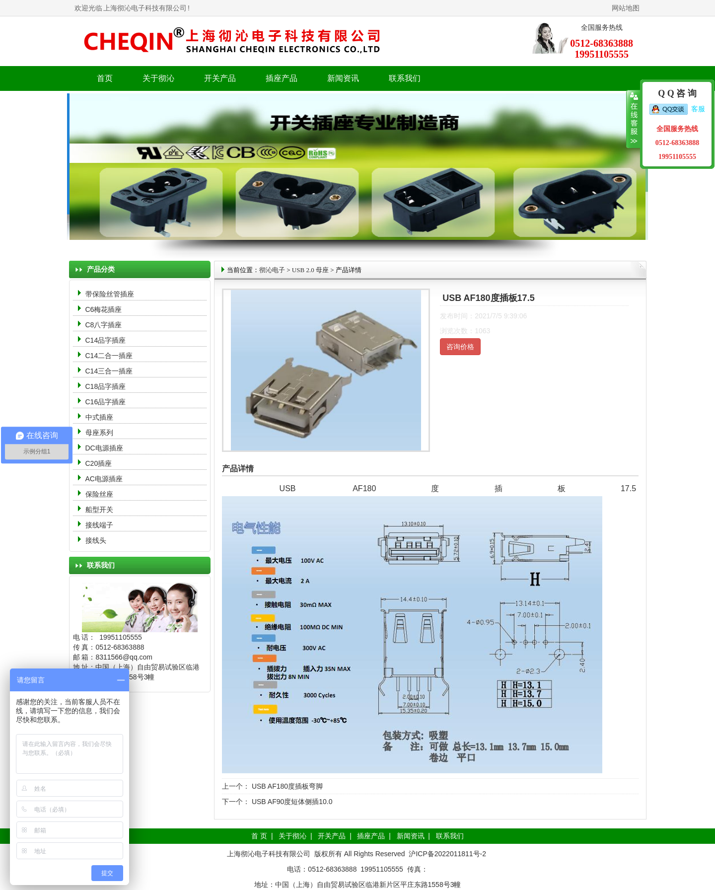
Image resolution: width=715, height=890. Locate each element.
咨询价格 (460, 347)
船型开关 (99, 510)
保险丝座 (99, 494)
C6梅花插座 (103, 309)
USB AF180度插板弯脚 (286, 786)
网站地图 (626, 8)
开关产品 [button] (220, 78)
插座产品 (371, 836)
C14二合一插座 (109, 356)
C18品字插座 (105, 386)
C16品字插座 (105, 402)
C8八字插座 (103, 325)
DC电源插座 (105, 448)
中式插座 (99, 417)
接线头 (95, 540)
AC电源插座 (105, 479)
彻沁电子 (272, 270)
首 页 (259, 836)
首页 (105, 78)
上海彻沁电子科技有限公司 (145, 8)
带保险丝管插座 (110, 294)
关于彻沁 (158, 78)
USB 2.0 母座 (310, 270)
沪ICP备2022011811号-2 (447, 854)
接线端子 (99, 525)
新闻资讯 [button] (343, 78)
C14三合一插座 (109, 371)
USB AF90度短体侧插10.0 (291, 802)
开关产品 (332, 836)
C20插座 (98, 463)
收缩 (633, 119)
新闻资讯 (411, 836)
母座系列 (99, 433)
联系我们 (405, 78)
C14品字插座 (105, 340)
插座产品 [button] (281, 78)
